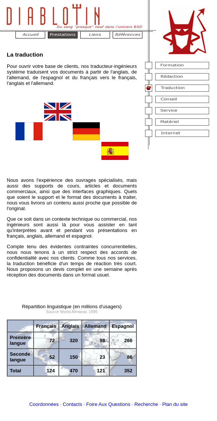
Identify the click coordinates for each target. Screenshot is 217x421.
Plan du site (175, 404)
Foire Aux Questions (108, 404)
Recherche (146, 404)
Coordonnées (44, 404)
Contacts (72, 404)
